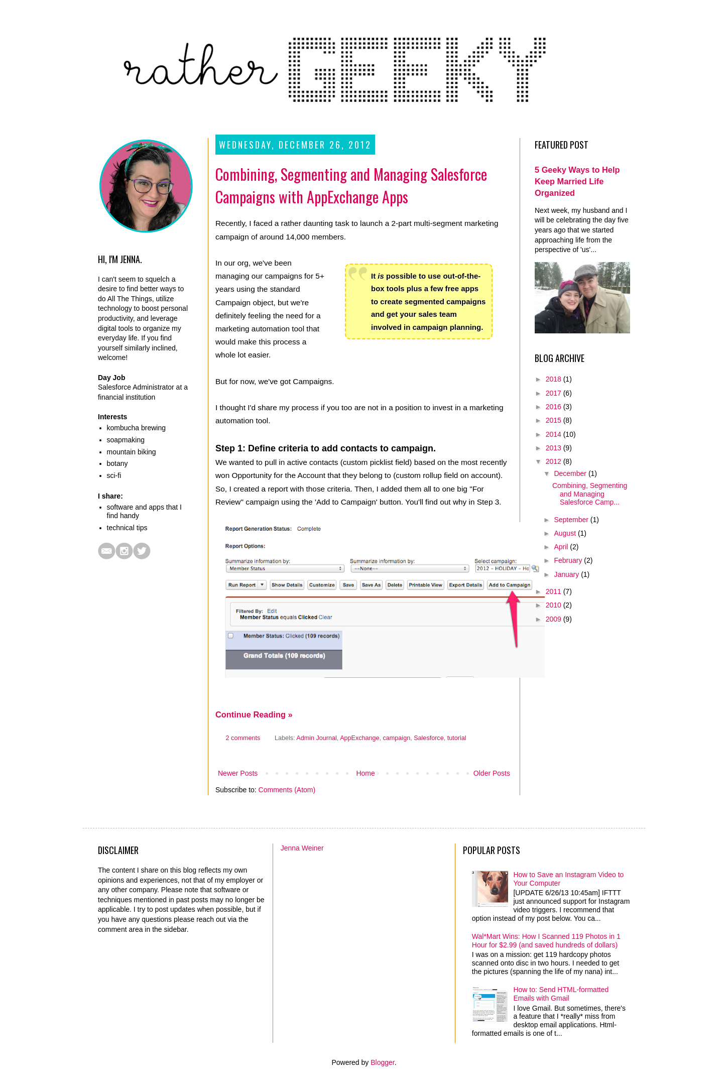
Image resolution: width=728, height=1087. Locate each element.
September (572, 520)
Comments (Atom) (287, 790)
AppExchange (359, 738)
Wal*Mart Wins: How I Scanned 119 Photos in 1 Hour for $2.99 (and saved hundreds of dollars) (546, 940)
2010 (554, 605)
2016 (554, 407)
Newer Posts (238, 773)
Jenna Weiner (302, 848)
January (567, 574)
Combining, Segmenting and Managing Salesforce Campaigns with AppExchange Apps (351, 185)
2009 (554, 619)
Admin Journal (316, 738)
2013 (554, 448)
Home (365, 773)
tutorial (456, 738)
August (565, 533)
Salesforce (429, 738)
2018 (554, 379)
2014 (554, 434)
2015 (554, 420)
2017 (554, 393)
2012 (554, 461)
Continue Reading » (254, 714)
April (562, 547)
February (569, 560)
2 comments (243, 738)
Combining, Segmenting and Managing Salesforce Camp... (589, 494)
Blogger (382, 1062)
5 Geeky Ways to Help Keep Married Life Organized (577, 181)
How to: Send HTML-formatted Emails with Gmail (561, 994)
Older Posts (491, 773)
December (571, 473)
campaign (397, 738)
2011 (554, 591)
